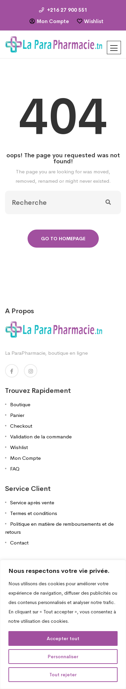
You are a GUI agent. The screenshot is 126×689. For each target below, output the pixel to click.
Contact (19, 542)
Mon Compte (53, 21)
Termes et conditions (33, 513)
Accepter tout (63, 638)
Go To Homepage (63, 239)
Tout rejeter (63, 675)
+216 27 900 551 (63, 10)
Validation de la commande (41, 436)
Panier (17, 415)
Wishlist (93, 21)
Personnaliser (63, 657)
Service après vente (32, 502)
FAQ (14, 468)
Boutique (20, 404)
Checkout (21, 426)
